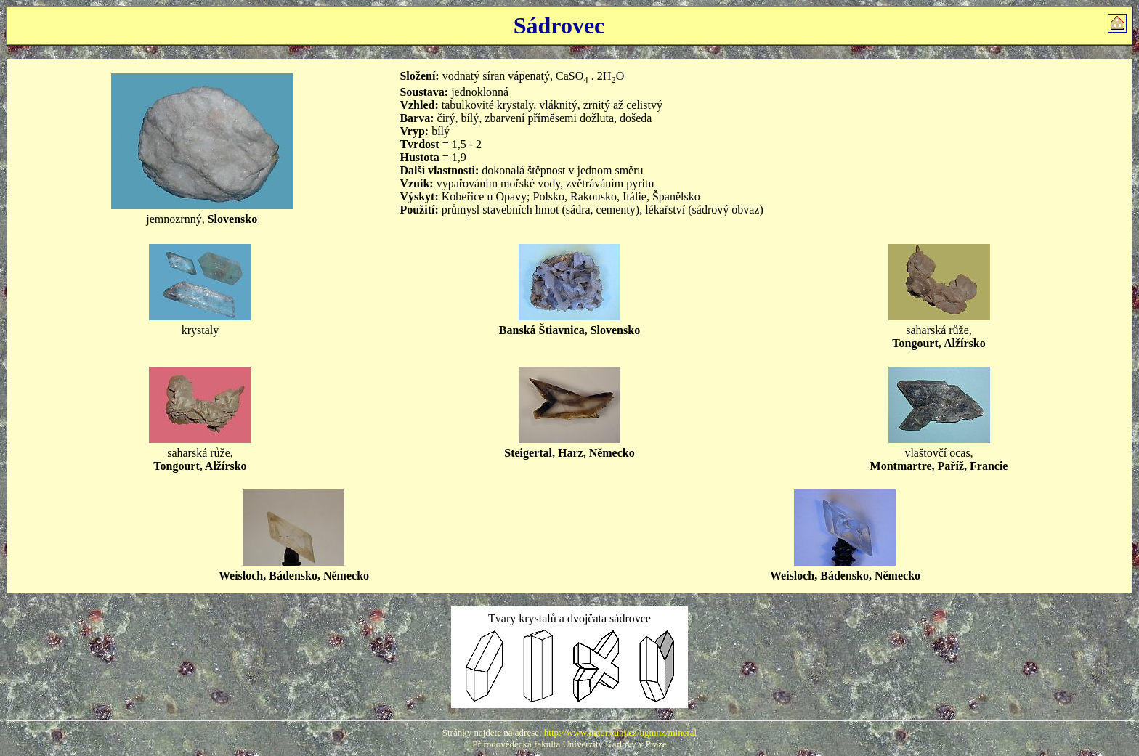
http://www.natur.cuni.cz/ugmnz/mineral (620, 732)
